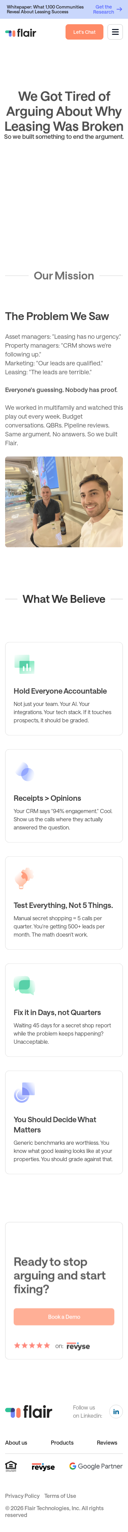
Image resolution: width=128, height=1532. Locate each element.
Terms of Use (60, 1495)
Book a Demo (64, 1334)
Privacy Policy (22, 1495)
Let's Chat (84, 32)
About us (16, 1442)
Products (62, 1442)
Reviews (107, 1442)
